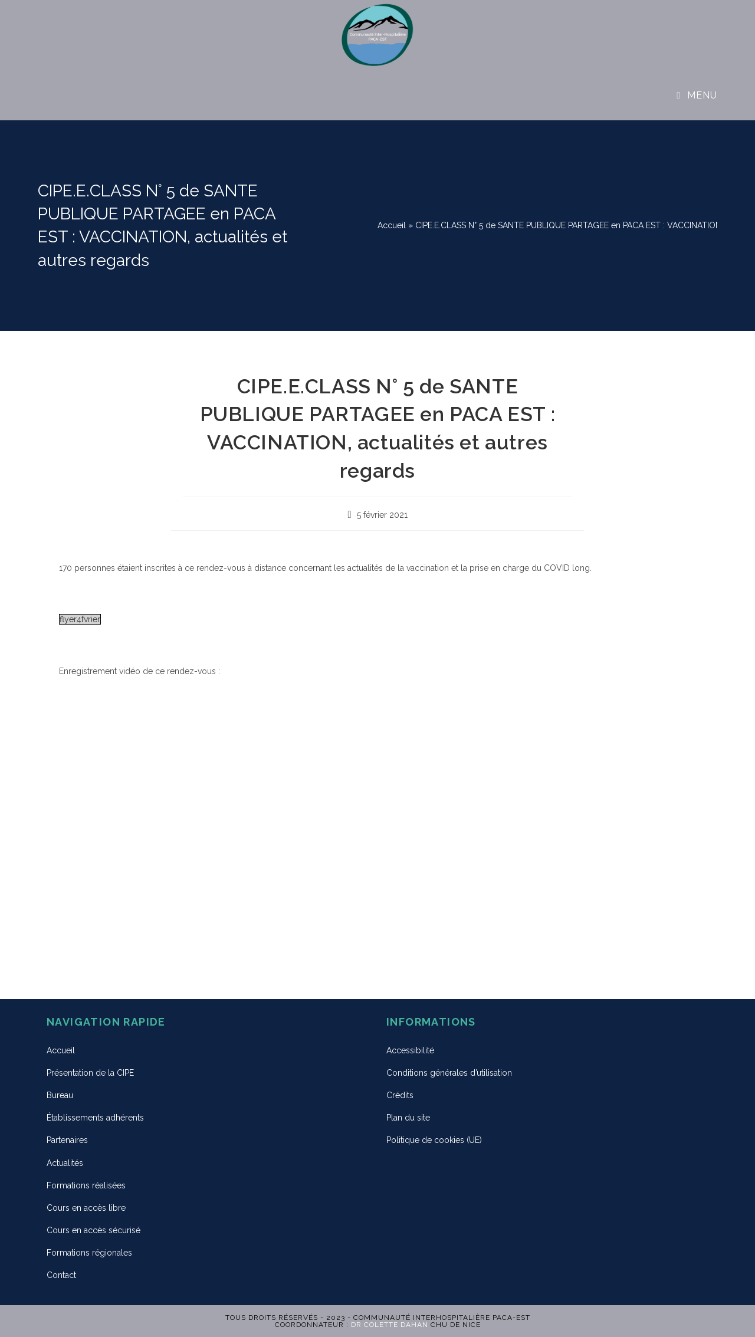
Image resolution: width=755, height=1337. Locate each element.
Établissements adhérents (95, 1117)
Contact (61, 1275)
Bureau (60, 1095)
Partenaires (67, 1140)
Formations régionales (89, 1252)
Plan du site (408, 1117)
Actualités (65, 1163)
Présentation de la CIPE (90, 1073)
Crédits (399, 1095)
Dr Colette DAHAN (389, 1324)
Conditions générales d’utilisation (449, 1073)
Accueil (392, 225)
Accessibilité (410, 1050)
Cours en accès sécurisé (93, 1230)
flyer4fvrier (80, 619)
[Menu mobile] (697, 95)
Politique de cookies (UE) (434, 1140)
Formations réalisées (86, 1185)
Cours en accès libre (86, 1208)
